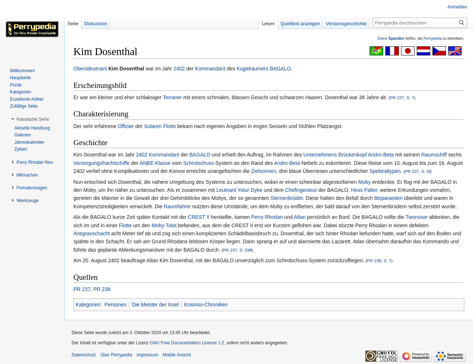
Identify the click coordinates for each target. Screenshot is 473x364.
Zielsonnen (263, 171)
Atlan (300, 217)
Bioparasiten (388, 198)
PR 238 (101, 289)
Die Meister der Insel (155, 304)
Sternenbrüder (286, 198)
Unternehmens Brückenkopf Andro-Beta (349, 155)
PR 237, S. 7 (402, 97)
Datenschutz (84, 354)
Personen (115, 304)
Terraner (172, 97)
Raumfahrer (177, 206)
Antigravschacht (91, 233)
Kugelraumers (252, 68)
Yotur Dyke (249, 190)
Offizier (126, 126)
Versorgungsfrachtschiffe (101, 163)
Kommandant (210, 68)
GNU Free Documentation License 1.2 (187, 342)
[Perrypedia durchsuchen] (420, 23)
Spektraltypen (385, 171)
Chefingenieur (301, 190)
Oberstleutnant (90, 68)
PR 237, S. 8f (417, 171)
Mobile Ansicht (177, 354)
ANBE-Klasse (155, 163)
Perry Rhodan (267, 217)
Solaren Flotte (160, 126)
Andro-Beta (287, 163)
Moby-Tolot (164, 225)
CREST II (199, 217)
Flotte (125, 225)
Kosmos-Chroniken (206, 304)
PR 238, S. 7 (379, 260)
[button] (32, 119)
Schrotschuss (198, 163)
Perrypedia (432, 38)
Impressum (147, 354)
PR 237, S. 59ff (237, 250)
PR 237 (82, 289)
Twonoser (416, 217)
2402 (179, 68)
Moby (364, 182)
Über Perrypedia (116, 354)
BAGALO (280, 68)
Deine (391, 38)
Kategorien (88, 304)
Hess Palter (364, 190)
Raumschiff (434, 155)
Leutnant (226, 190)
